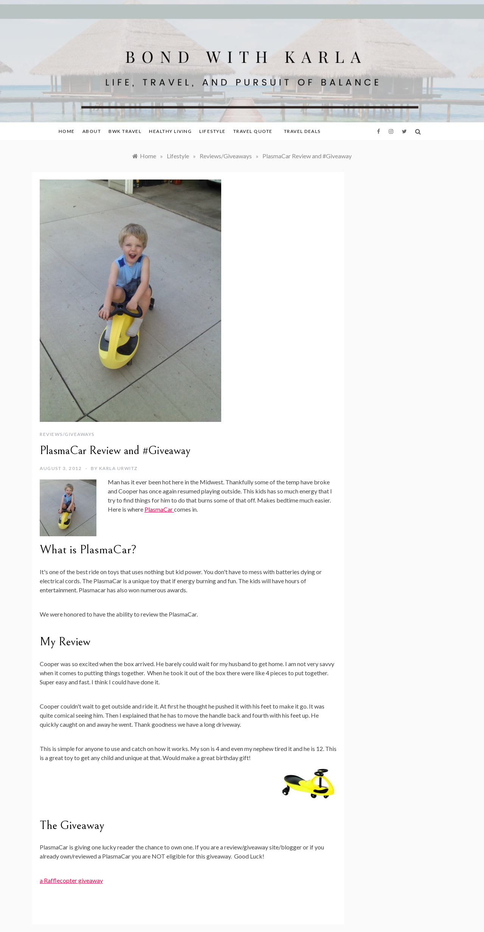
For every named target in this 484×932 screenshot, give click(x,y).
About (91, 131)
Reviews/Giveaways (67, 434)
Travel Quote (253, 131)
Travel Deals (302, 131)
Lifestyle (212, 131)
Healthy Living (170, 131)
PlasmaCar (159, 509)
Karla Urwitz (118, 468)
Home (67, 131)
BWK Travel (125, 131)
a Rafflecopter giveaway (71, 880)
